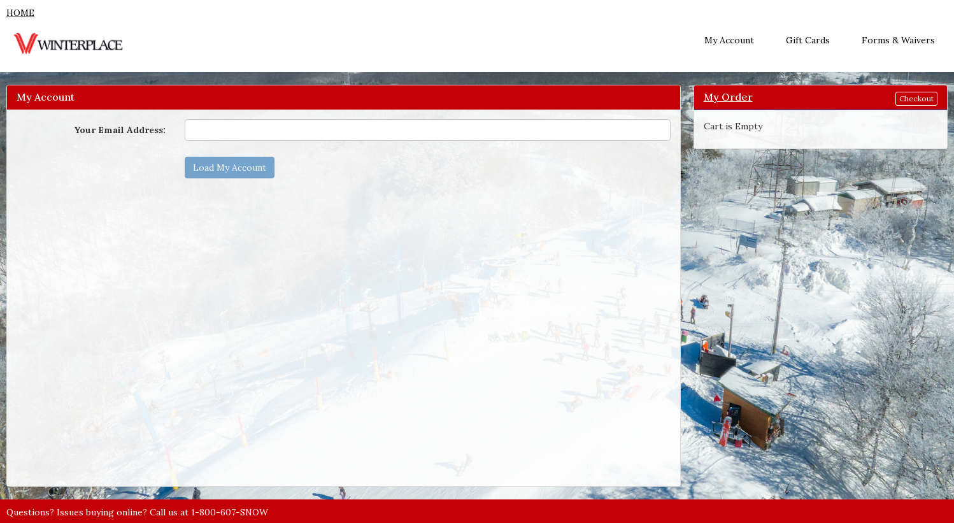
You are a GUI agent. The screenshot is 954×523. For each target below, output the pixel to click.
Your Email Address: (120, 130)
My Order (728, 96)
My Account (729, 40)
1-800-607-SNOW (229, 512)
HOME (20, 12)
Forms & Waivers (898, 40)
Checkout (916, 98)
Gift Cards (808, 40)
